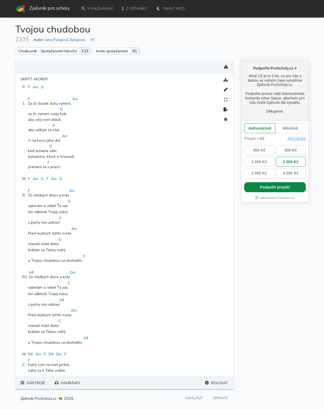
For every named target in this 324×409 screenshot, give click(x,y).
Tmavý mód (170, 8)
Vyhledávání (97, 8)
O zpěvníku (134, 8)
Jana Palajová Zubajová (65, 39)
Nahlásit (194, 398)
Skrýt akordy (34, 79)
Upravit (220, 398)
